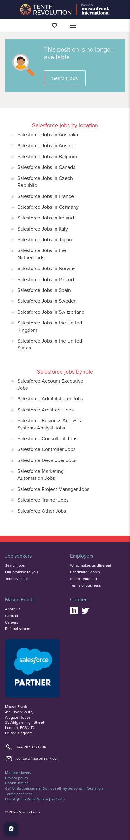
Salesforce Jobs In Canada (46, 167)
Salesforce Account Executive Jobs (50, 384)
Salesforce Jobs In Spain (44, 290)
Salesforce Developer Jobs (46, 460)
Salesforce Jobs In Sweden (47, 300)
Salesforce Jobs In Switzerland (51, 311)
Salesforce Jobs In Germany (48, 206)
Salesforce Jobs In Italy (42, 228)
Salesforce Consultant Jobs (47, 438)
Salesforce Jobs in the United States (49, 344)
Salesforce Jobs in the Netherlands (41, 254)
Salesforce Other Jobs (41, 510)
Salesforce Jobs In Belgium (47, 156)
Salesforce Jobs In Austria (45, 145)
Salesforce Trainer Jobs (42, 499)
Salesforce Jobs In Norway (46, 268)
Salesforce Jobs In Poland (45, 279)
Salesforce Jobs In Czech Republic (45, 181)
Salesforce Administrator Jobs (50, 398)
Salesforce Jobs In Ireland (45, 217)
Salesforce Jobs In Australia (47, 134)
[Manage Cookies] (11, 829)
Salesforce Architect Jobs (45, 409)
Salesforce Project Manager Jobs (53, 488)
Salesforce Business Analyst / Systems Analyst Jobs (49, 424)
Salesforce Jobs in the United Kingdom (49, 326)
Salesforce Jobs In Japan (44, 239)
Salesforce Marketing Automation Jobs (40, 474)
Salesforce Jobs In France (45, 196)
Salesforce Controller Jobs (46, 449)
